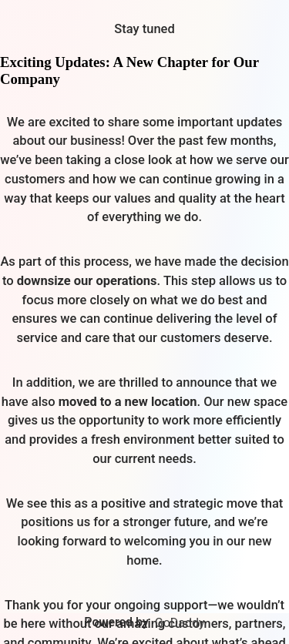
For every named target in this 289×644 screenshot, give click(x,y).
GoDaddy (180, 622)
